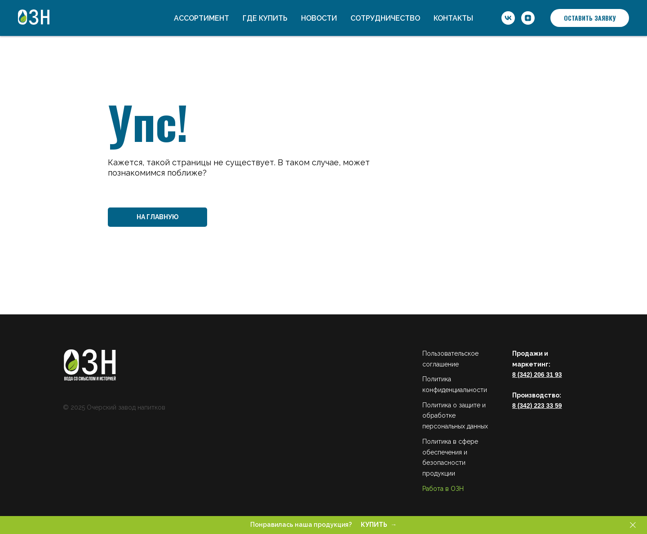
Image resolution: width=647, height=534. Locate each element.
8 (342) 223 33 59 (537, 405)
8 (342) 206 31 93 (537, 374)
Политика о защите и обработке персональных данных (455, 416)
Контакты (453, 18)
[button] (589, 18)
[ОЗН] (508, 18)
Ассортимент (201, 18)
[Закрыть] (633, 525)
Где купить (265, 18)
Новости (319, 18)
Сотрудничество (385, 18)
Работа (432, 488)
